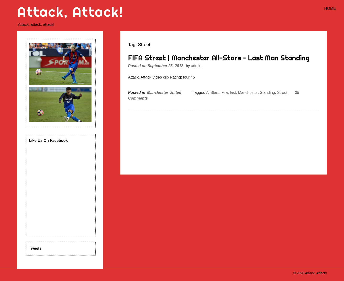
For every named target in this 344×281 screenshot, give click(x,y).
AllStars (212, 92)
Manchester (248, 92)
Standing (267, 92)
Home (330, 8)
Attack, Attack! (70, 12)
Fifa (224, 92)
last (233, 92)
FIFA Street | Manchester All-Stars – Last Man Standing (219, 58)
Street (282, 92)
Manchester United (164, 92)
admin (196, 66)
